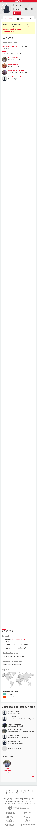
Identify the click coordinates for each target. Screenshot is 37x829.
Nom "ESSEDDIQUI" (15, 748)
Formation (31, 798)
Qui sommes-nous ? (8, 798)
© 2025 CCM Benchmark (28, 803)
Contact (16, 798)
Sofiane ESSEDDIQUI (15, 730)
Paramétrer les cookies (25, 801)
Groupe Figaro (16, 803)
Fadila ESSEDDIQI (14, 741)
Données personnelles (12, 801)
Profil (10, 19)
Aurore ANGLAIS (13, 64)
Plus (33, 777)
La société (9, 800)
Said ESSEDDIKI (13, 736)
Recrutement (26, 800)
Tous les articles (17, 800)
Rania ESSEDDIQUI (14, 712)
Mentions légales (6, 803)
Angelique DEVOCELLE (16, 70)
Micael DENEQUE (7, 769)
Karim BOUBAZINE (14, 77)
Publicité (25, 798)
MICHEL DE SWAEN (9, 46)
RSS (21, 798)
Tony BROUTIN (13, 58)
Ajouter (17, 13)
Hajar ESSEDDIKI (13, 717)
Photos (22, 19)
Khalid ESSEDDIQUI (14, 724)
